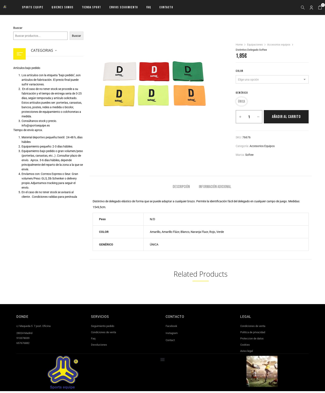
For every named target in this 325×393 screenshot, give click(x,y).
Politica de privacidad (252, 334)
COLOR (239, 71)
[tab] (181, 189)
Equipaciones (255, 44)
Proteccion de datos (252, 340)
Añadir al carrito (286, 118)
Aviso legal (246, 352)
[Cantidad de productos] (249, 118)
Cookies (245, 346)
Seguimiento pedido (102, 327)
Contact (170, 342)
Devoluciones (99, 346)
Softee (249, 156)
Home (239, 44)
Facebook (171, 327)
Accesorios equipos (278, 44)
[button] (320, 7)
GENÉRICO (242, 93)
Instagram (172, 335)
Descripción (181, 188)
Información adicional (215, 188)
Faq (93, 340)
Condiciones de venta (103, 334)
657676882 (22, 344)
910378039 (22, 339)
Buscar (17, 27)
